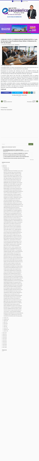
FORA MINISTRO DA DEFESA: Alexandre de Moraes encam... (13, 289)
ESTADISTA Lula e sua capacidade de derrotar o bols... (12, 248)
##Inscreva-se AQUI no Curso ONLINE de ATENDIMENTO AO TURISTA (15, 153)
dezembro (5, 168)
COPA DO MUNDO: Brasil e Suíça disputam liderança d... (13, 189)
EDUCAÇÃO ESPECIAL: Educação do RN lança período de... (13, 295)
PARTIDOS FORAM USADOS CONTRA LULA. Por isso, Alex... (13, 203)
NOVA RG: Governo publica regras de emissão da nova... (13, 258)
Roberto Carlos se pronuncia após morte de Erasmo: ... (13, 227)
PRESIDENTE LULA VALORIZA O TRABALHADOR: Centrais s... (13, 197)
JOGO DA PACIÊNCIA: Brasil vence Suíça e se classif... (12, 186)
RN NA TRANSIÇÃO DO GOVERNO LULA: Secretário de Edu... (13, 266)
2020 (4, 334)
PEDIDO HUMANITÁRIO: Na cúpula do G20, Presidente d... (13, 305)
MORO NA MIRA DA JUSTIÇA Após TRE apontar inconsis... (13, 238)
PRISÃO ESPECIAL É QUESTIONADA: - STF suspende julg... (13, 249)
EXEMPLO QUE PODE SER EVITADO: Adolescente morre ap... (13, 261)
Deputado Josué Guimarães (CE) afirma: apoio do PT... (12, 185)
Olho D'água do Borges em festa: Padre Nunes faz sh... (13, 178)
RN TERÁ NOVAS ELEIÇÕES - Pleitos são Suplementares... (13, 201)
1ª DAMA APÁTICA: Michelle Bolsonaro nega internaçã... (13, 270)
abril (4, 326)
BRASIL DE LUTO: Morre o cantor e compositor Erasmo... (13, 247)
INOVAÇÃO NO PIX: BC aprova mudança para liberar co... (13, 274)
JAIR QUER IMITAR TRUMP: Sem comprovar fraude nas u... (13, 236)
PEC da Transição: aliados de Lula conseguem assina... (13, 175)
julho (5, 322)
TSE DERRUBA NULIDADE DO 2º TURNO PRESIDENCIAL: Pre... (13, 220)
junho (5, 323)
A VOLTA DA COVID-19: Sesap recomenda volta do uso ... (13, 310)
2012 (4, 345)
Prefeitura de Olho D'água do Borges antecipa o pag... (12, 179)
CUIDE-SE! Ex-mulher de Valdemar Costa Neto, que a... (12, 263)
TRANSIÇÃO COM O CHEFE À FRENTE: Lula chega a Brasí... (13, 184)
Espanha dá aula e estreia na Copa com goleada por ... (13, 226)
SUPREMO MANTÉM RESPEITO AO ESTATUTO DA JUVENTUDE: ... (14, 280)
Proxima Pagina (31, 101)
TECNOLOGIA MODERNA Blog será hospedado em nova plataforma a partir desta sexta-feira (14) (16, 151)
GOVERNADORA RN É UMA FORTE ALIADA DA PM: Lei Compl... (13, 206)
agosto (5, 320)
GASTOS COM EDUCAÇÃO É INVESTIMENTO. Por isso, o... (13, 192)
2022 (4, 166)
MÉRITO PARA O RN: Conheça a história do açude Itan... (13, 301)
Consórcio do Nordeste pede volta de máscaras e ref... (13, 195)
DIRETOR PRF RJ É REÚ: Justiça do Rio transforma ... (12, 207)
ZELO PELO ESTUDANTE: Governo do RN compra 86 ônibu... (13, 276)
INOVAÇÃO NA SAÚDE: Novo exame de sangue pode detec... (13, 257)
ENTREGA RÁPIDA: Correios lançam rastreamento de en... (13, 188)
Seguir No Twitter (24, 1)
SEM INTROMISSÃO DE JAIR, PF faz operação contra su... (13, 282)
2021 (4, 332)
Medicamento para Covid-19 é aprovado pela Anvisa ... (13, 255)
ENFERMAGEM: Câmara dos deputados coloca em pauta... (13, 182)
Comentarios (17, 44)
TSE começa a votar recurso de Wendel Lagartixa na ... (12, 230)
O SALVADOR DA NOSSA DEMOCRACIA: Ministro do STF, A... (13, 267)
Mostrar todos (32, 159)
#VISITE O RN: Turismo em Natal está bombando (11, 245)
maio (5, 325)
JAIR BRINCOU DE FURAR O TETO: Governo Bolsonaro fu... (13, 279)
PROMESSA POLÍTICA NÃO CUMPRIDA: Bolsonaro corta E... (13, 176)
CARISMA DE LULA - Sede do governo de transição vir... (12, 239)
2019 (4, 335)
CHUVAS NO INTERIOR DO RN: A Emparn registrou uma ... (13, 242)
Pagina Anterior (7, 101)
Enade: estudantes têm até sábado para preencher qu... (13, 232)
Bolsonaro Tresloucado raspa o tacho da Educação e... (13, 172)
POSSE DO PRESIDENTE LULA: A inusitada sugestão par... (13, 210)
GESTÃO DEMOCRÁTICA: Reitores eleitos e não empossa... (13, 222)
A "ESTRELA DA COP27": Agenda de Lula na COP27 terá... (13, 314)
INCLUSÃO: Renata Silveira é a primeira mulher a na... (12, 217)
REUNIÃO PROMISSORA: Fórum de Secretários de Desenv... (13, 216)
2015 (4, 341)
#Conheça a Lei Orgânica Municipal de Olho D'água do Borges (14, 154)
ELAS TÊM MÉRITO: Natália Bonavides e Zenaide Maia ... (13, 244)
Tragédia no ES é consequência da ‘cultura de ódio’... (12, 198)
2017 (4, 338)
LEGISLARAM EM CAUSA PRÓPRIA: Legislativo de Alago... (13, 173)
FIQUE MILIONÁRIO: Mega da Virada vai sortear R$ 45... (12, 296)
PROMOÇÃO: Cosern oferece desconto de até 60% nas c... (13, 219)
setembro (5, 319)
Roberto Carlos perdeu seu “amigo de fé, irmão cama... (13, 235)
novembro (5, 169)
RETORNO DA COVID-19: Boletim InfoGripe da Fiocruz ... (12, 273)
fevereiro (5, 329)
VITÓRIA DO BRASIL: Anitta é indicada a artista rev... (12, 304)
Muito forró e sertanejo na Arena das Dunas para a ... (12, 225)
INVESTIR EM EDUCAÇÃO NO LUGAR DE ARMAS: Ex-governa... (13, 277)
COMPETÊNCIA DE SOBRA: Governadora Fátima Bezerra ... (13, 292)
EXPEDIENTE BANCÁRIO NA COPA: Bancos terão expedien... (13, 285)
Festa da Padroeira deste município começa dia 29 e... (12, 264)
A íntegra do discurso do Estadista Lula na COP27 (12, 293)
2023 (4, 165)
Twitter (17, 92)
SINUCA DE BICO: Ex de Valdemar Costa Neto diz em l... (12, 223)
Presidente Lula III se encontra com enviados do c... (12, 298)
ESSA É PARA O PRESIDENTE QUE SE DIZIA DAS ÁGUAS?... (13, 208)
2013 (4, 344)
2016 (4, 340)
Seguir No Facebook (16, 1)
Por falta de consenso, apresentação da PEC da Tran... (13, 213)
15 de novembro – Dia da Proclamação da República (12, 311)
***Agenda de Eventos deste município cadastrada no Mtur (14, 158)
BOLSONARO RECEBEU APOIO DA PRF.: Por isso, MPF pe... (13, 302)
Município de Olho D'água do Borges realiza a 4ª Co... (12, 233)
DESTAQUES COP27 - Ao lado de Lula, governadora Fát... (13, 307)
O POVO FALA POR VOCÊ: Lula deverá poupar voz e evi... (13, 241)
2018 (4, 337)
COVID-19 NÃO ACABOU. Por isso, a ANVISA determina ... (13, 229)
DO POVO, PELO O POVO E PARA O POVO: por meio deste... (13, 260)
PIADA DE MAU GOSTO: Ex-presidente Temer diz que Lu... (13, 299)
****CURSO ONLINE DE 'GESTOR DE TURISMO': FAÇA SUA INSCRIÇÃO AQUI (16, 156)
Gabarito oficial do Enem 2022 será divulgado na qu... (12, 254)
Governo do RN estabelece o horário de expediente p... (13, 271)
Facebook (6, 92)
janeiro (5, 330)
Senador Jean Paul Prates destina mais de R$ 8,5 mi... (12, 181)
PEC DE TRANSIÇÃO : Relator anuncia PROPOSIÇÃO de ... (13, 288)
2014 (4, 342)
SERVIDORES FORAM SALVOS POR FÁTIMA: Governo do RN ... (13, 170)
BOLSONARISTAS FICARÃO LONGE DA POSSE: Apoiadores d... (13, 191)
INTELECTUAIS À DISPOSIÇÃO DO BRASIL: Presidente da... (13, 286)
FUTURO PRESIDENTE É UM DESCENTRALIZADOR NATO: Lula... (13, 204)
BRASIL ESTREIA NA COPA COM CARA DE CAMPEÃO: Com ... (13, 211)
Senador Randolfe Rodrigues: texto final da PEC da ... (12, 252)
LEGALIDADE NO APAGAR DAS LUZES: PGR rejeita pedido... (13, 315)
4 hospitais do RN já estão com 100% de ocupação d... (12, 194)
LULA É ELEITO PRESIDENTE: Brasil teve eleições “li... (12, 200)
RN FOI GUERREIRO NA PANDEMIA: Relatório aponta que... (13, 214)
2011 (4, 347)
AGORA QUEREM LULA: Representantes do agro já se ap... (13, 283)
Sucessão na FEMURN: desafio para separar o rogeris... (13, 308)
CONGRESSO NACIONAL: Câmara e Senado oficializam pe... (13, 251)
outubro (5, 317)
